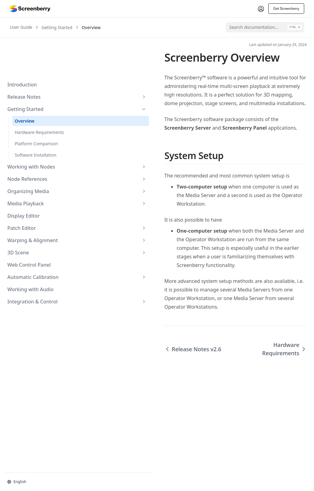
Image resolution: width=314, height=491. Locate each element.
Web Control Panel (29, 228)
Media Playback (37, 166)
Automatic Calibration (37, 240)
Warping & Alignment (37, 203)
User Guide (21, 27)
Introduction (22, 47)
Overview (24, 84)
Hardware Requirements (39, 95)
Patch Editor (37, 191)
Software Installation (35, 118)
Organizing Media (37, 154)
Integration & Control (37, 264)
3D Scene (37, 215)
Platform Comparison (36, 107)
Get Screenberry (286, 8)
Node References (37, 142)
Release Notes (37, 60)
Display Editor (23, 179)
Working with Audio (30, 252)
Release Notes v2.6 (114, 302)
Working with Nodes (37, 130)
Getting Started (37, 72)
